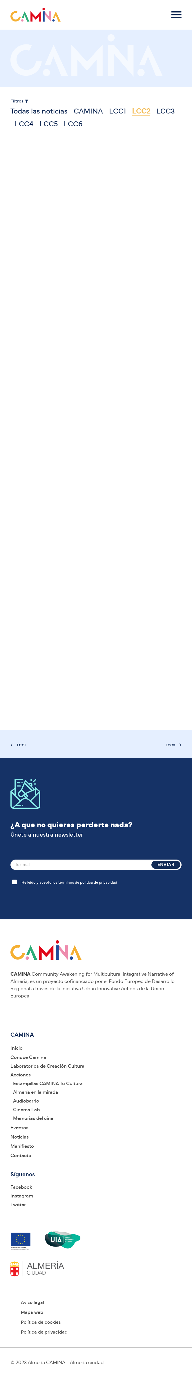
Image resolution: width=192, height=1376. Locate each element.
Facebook (21, 1187)
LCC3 (165, 111)
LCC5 (48, 124)
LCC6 (73, 124)
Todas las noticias (39, 111)
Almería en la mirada (35, 1092)
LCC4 (24, 124)
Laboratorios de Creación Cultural (48, 1066)
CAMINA (88, 111)
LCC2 (141, 111)
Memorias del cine (33, 1118)
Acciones (20, 1074)
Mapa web (32, 1312)
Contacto (20, 1155)
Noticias (19, 1136)
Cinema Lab (26, 1109)
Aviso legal (32, 1302)
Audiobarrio (26, 1100)
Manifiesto (22, 1146)
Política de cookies (41, 1322)
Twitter (18, 1204)
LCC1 (117, 111)
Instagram (21, 1195)
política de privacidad (98, 883)
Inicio (16, 1048)
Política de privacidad (44, 1332)
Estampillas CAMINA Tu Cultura (48, 1083)
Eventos (19, 1127)
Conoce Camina (28, 1057)
